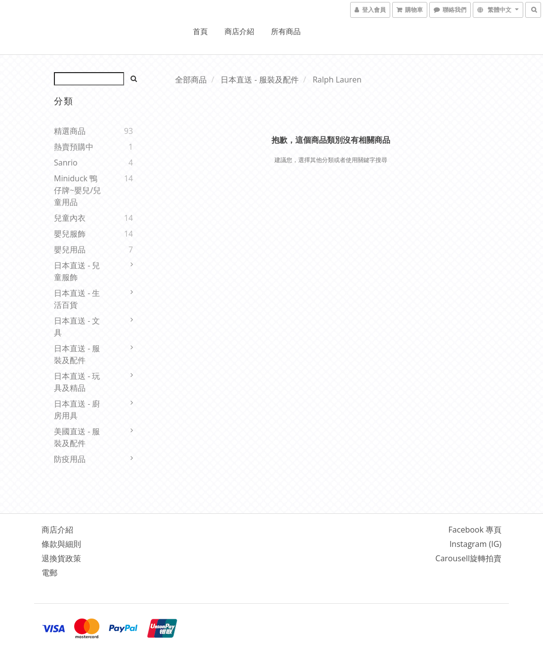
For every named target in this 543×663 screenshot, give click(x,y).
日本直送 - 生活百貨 (77, 299)
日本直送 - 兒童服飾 (77, 271)
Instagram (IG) (475, 544)
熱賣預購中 (73, 146)
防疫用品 (70, 459)
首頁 (200, 31)
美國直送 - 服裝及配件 (77, 437)
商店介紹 (239, 31)
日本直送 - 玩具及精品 (77, 382)
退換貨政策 (61, 558)
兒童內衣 (70, 217)
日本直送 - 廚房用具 (77, 409)
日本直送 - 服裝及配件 (77, 354)
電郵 (49, 572)
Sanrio (66, 162)
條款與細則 (61, 544)
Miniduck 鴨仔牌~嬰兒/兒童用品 (77, 190)
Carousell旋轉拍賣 (468, 558)
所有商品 (286, 31)
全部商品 (191, 79)
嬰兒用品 (70, 249)
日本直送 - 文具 (77, 326)
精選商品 (70, 130)
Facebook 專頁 (475, 529)
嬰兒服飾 (70, 233)
